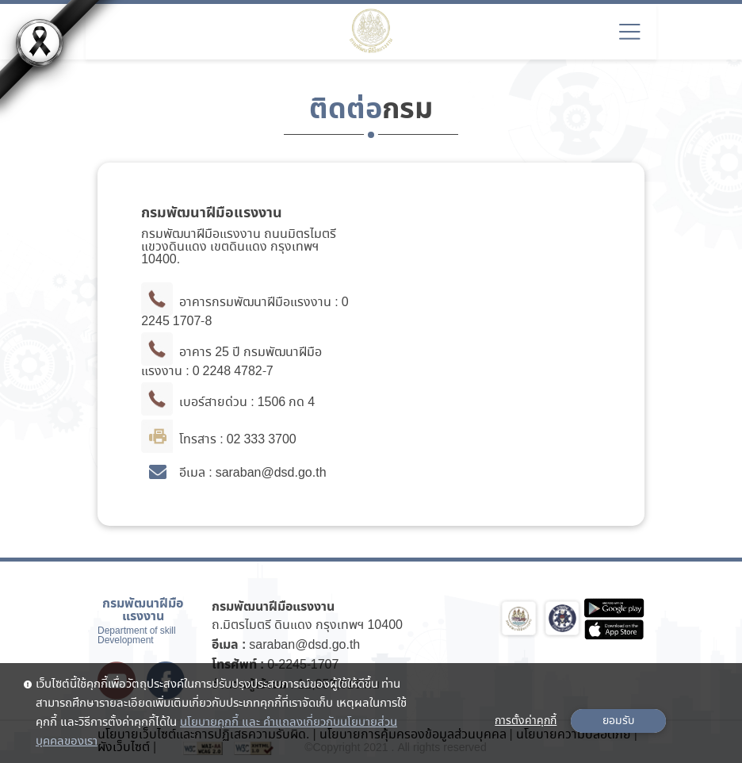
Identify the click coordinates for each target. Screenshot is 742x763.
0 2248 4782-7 (233, 371)
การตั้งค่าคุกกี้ (525, 721)
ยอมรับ (618, 721)
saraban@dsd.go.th (304, 645)
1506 (272, 402)
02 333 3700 (261, 440)
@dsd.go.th (293, 473)
